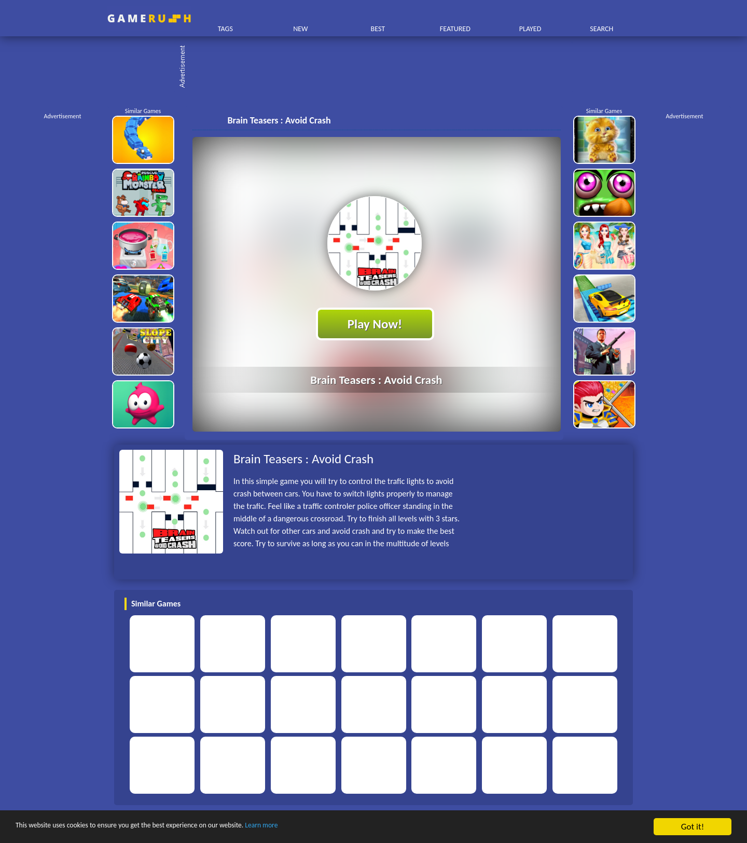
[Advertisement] (379, 67)
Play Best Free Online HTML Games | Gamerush (149, 18)
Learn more (323, 827)
